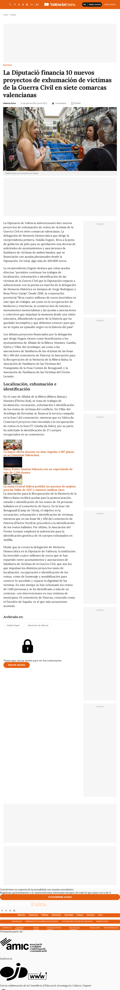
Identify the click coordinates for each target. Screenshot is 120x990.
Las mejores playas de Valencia (77, 921)
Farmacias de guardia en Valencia (41, 921)
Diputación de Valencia (38, 625)
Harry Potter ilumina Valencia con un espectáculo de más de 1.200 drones (38, 470)
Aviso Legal (36, 928)
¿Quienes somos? (19, 928)
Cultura (80, 915)
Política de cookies (74, 928)
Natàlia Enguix (13, 625)
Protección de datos (54, 928)
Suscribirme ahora (60, 897)
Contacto (6, 928)
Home (5, 15)
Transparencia (111, 928)
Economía (56, 915)
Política (7, 65)
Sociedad (69, 915)
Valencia (21, 915)
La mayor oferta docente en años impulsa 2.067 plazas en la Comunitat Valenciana (38, 453)
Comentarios (59, 103)
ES (37, 5)
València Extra (9, 103)
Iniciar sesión (16, 665)
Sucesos (91, 915)
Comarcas (33, 915)
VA (32, 5)
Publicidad (95, 928)
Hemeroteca (102, 921)
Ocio (100, 915)
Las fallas (17, 921)
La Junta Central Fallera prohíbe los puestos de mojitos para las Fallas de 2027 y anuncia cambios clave (39, 488)
